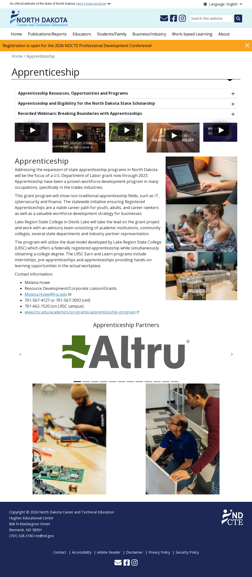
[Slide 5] (112, 382)
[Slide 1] (77, 382)
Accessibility (81, 552)
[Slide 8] (139, 382)
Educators (82, 34)
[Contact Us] (164, 18)
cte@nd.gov (44, 535)
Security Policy (187, 552)
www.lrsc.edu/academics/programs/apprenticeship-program (80, 312)
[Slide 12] (174, 382)
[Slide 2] (86, 382)
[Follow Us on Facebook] (173, 18)
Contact (59, 552)
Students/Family (111, 34)
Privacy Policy (159, 552)
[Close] (247, 45)
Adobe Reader (108, 552)
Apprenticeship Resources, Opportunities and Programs (73, 93)
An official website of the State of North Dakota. (58, 3)
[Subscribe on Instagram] (182, 18)
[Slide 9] (148, 382)
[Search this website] (211, 18)
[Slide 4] (104, 382)
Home (16, 34)
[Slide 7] (130, 382)
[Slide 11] (166, 382)
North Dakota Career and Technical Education (76, 512)
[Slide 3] (95, 382)
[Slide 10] (157, 382)
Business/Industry (149, 34)
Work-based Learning (192, 34)
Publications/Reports (47, 34)
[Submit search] (238, 18)
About (224, 34)
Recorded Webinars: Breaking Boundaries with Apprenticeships (80, 113)
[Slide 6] (121, 382)
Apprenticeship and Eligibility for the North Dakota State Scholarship (86, 103)
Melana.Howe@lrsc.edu (46, 294)
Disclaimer (134, 552)
